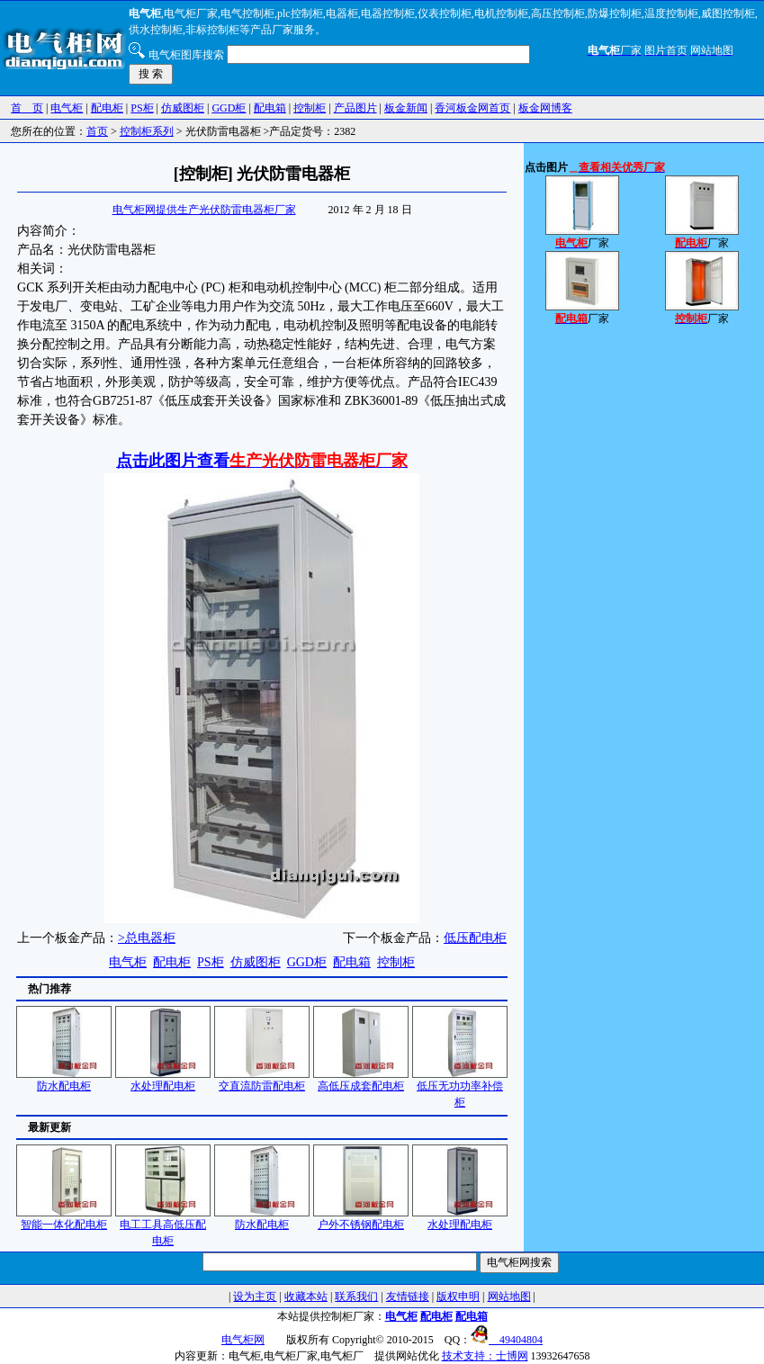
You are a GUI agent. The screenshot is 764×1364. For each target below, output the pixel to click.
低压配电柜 (475, 938)
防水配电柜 (64, 1080)
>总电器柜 (146, 938)
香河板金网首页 (472, 108)
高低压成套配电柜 (361, 1080)
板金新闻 (405, 108)
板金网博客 (545, 108)
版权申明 (458, 1296)
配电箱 (270, 108)
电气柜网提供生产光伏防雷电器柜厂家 (204, 209)
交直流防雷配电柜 (262, 1080)
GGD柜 (228, 108)
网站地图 (509, 1296)
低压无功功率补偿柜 (460, 1088)
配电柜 (107, 108)
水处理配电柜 (163, 1080)
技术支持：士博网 (485, 1356)
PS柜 (141, 108)
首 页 (27, 108)
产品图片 (355, 108)
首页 (97, 131)
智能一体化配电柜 (64, 1219)
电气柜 (66, 108)
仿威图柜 (182, 108)
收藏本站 (306, 1296)
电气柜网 (243, 1339)
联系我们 (356, 1296)
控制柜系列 (147, 131)
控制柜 (309, 108)
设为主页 (254, 1296)
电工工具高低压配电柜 (163, 1227)
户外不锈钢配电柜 (361, 1219)
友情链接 (407, 1296)
